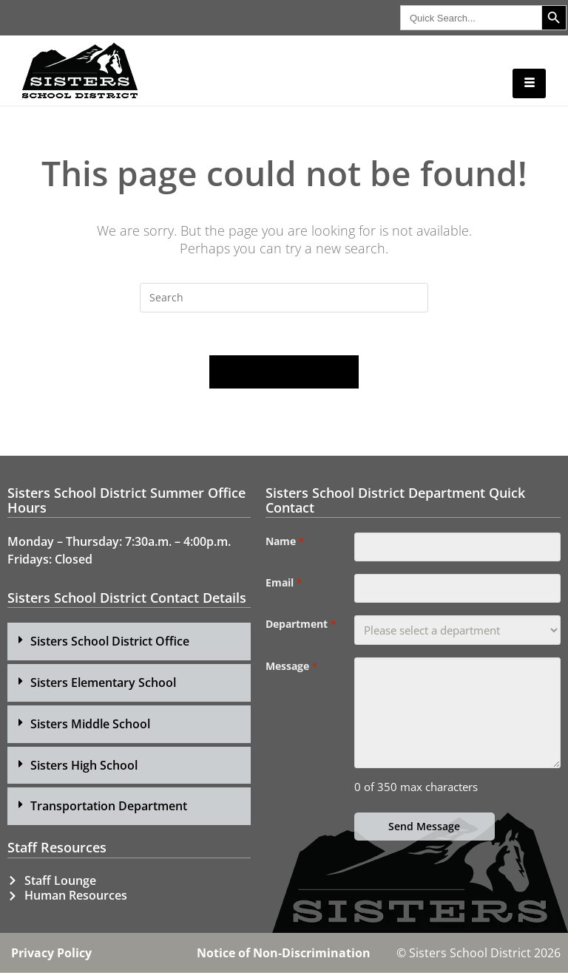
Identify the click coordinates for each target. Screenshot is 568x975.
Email (283, 586)
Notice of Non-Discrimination (284, 955)
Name (284, 543)
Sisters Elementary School (103, 685)
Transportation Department (108, 808)
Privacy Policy (51, 955)
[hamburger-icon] (529, 83)
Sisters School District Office (109, 643)
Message (291, 670)
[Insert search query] (284, 297)
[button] (129, 644)
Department (300, 628)
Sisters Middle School (90, 726)
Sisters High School (84, 767)
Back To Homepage (284, 373)
